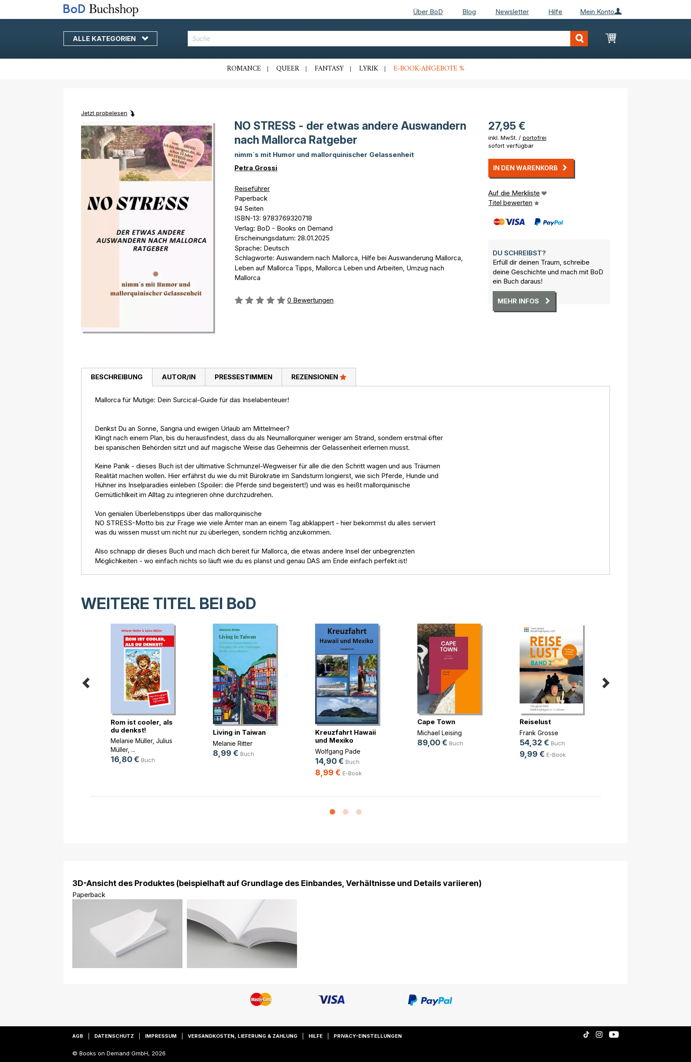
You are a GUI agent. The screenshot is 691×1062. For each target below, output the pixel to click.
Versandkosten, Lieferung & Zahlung (242, 1036)
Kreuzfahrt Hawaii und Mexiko (345, 736)
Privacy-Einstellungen (368, 1036)
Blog (469, 11)
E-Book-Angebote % (429, 69)
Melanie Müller (131, 740)
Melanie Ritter (233, 743)
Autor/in (179, 377)
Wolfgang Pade (337, 751)
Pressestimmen (243, 377)
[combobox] (388, 38)
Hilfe (555, 11)
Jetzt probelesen (104, 112)
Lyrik (368, 69)
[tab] (116, 377)
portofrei (534, 137)
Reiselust (535, 722)
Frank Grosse (539, 733)
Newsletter (512, 11)
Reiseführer (252, 188)
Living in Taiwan (239, 732)
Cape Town (436, 722)
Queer (287, 69)
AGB (77, 1036)
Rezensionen (318, 376)
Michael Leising (439, 733)
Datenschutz (114, 1036)
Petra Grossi (255, 168)
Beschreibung (117, 377)
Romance (244, 69)
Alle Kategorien (110, 38)
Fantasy (329, 69)
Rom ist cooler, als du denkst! (142, 726)
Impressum (161, 1036)
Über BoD (428, 11)
